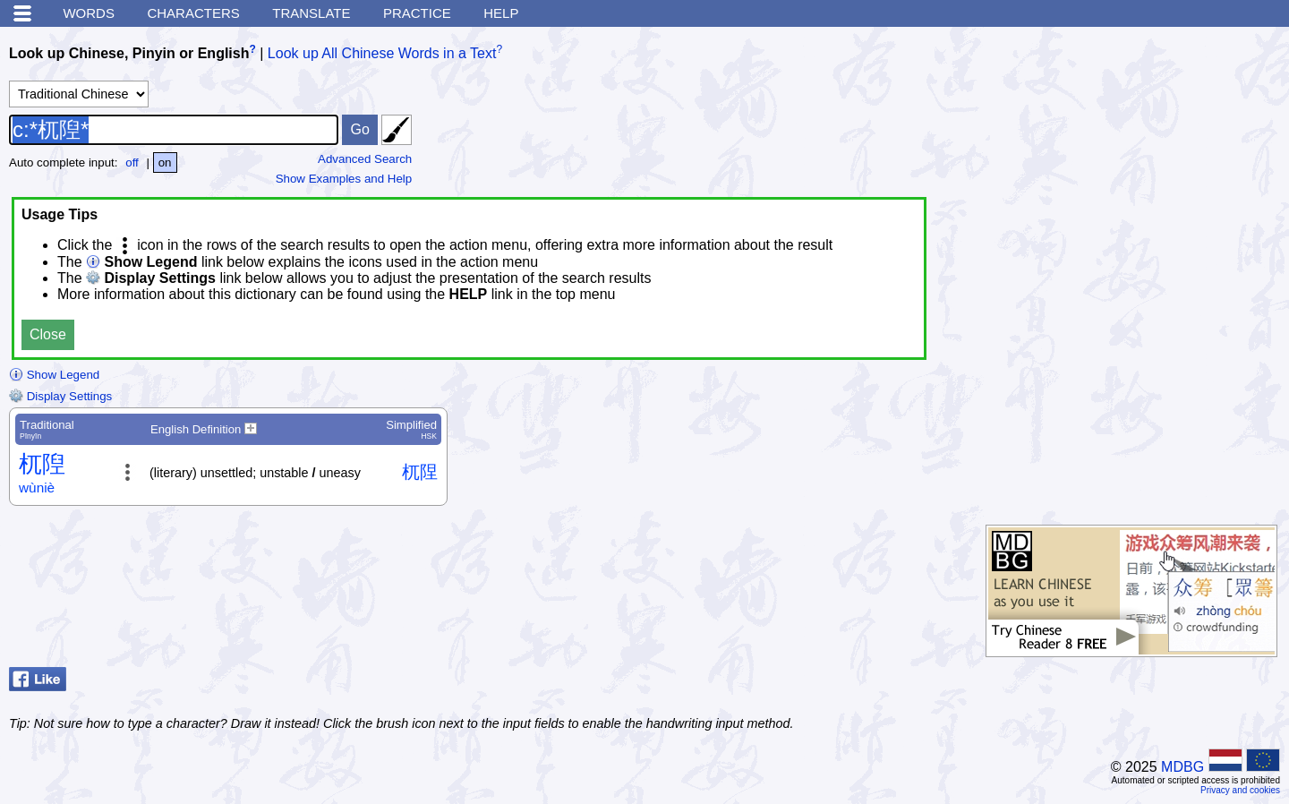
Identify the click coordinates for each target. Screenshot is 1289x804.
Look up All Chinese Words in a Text (382, 53)
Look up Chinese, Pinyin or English (129, 53)
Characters (193, 13)
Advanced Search (365, 159)
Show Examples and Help (344, 178)
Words (89, 13)
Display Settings (60, 396)
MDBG (1182, 766)
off (132, 162)
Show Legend (54, 374)
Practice (417, 13)
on (165, 162)
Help (500, 13)
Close (48, 334)
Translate (311, 13)
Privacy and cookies (1240, 790)
